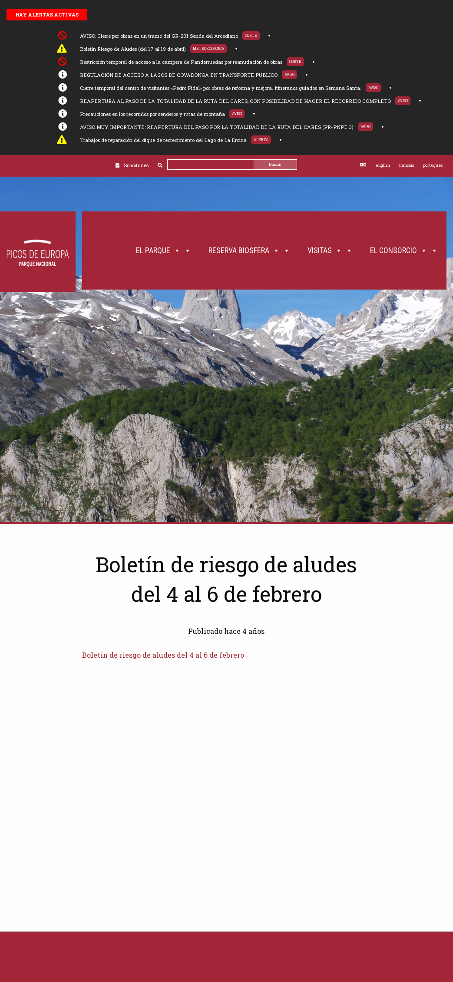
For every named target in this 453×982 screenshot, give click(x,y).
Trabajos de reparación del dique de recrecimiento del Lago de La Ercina (163, 140)
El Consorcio (404, 250)
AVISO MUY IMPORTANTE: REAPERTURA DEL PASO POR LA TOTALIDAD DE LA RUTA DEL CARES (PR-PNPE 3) (217, 127)
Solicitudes (136, 165)
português (433, 165)
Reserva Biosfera (249, 250)
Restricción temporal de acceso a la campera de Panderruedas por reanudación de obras (181, 62)
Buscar (275, 164)
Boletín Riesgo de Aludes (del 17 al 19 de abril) (133, 49)
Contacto (420, 328)
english (383, 165)
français (406, 165)
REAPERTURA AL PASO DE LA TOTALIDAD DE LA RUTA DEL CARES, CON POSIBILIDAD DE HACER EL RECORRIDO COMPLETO (235, 101)
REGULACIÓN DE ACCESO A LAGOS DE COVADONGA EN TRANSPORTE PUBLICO (179, 75)
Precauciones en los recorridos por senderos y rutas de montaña (152, 114)
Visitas (330, 250)
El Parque (163, 250)
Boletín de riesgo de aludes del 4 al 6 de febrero (163, 654)
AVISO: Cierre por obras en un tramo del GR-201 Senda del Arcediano (159, 36)
